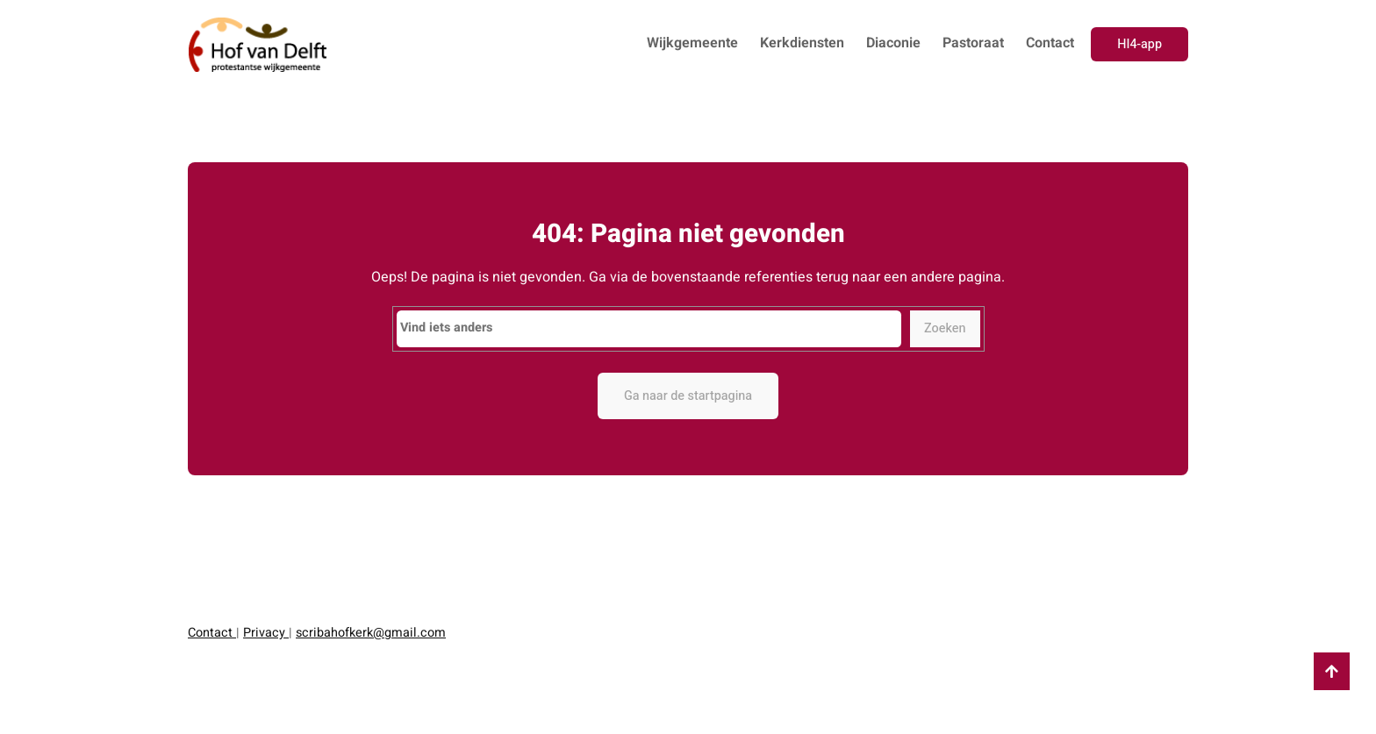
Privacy (266, 633)
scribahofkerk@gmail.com (371, 633)
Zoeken (944, 328)
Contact (212, 633)
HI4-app (1139, 44)
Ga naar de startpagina (688, 396)
